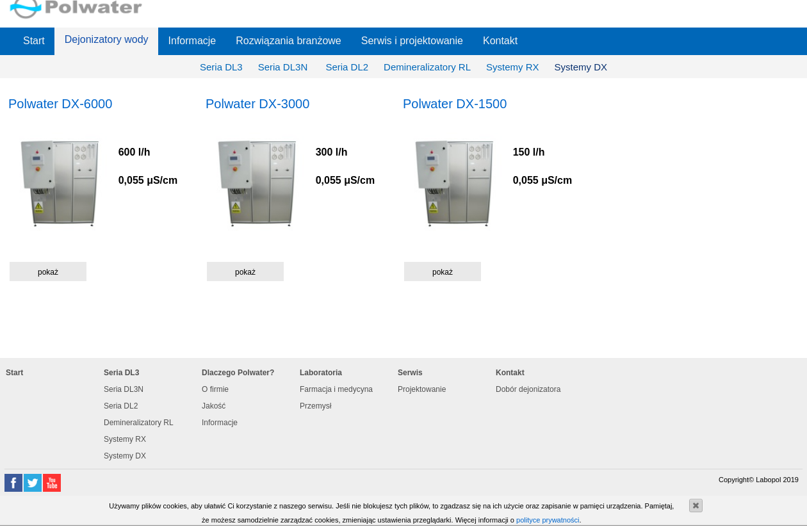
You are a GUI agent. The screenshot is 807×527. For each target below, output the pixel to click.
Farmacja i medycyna (336, 389)
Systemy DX (581, 66)
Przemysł (315, 405)
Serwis (410, 372)
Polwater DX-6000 (60, 104)
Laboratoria (321, 372)
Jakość (213, 405)
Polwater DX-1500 (455, 104)
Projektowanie (422, 389)
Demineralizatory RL (427, 66)
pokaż (48, 272)
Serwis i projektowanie (412, 40)
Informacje (192, 40)
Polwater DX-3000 (257, 104)
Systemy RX (512, 66)
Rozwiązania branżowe (288, 40)
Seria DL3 (221, 66)
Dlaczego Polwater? (238, 372)
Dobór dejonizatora (528, 389)
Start (34, 40)
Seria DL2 (346, 66)
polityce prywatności (547, 520)
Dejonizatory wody (107, 39)
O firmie (215, 389)
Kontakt (500, 40)
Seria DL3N (284, 66)
